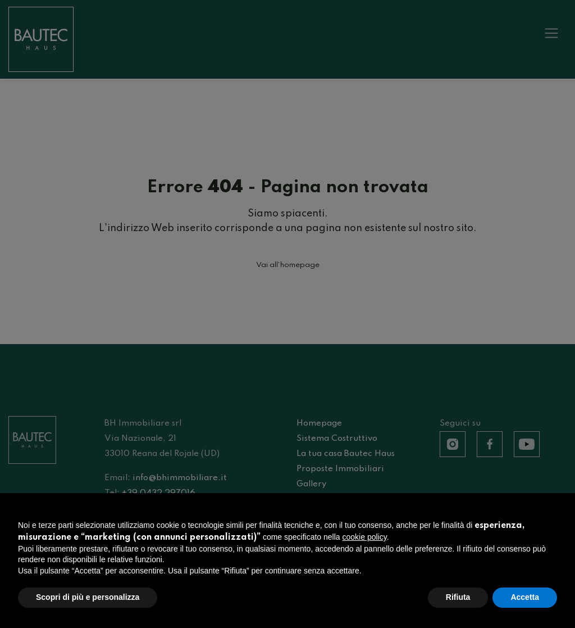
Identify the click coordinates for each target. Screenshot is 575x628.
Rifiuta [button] (458, 597)
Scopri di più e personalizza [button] (87, 597)
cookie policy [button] (365, 536)
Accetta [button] (524, 597)
